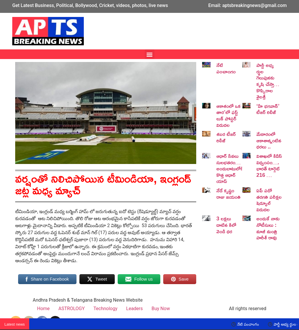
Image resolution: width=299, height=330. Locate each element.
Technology (105, 308)
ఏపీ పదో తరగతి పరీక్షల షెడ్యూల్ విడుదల (268, 199)
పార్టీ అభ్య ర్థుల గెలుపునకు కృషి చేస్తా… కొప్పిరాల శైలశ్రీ (267, 80)
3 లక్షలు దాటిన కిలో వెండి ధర (226, 224)
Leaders (134, 308)
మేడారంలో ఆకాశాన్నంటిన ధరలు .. (268, 140)
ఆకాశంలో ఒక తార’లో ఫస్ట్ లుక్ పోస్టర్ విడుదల (228, 115)
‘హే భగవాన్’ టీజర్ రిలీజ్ (267, 109)
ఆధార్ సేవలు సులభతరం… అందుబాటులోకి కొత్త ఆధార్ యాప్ (229, 168)
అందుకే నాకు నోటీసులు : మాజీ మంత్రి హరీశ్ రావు (267, 227)
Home (43, 308)
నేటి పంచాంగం (226, 68)
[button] (149, 54)
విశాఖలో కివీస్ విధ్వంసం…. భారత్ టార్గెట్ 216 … (269, 165)
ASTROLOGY (71, 308)
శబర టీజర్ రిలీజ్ (226, 137)
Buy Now (161, 308)
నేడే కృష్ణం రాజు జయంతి (228, 193)
